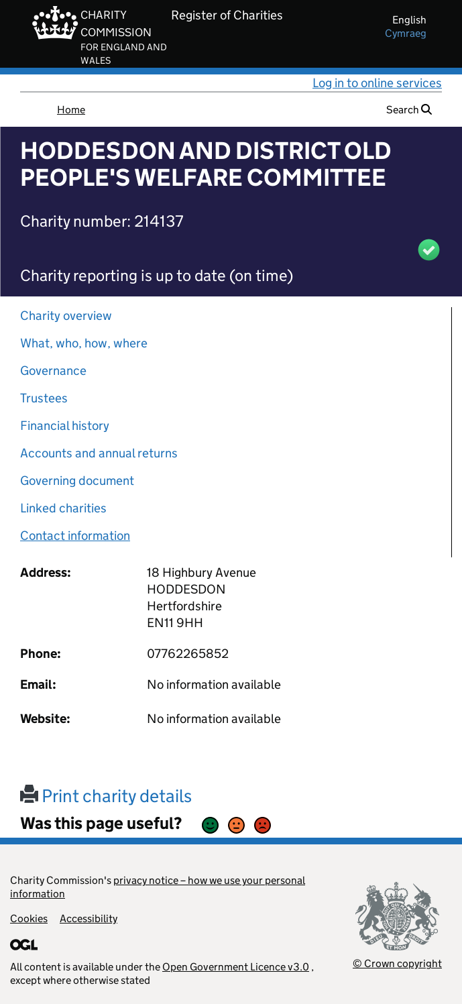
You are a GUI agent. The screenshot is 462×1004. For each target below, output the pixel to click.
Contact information (75, 535)
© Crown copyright (397, 963)
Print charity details (106, 796)
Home (71, 109)
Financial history (64, 425)
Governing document (77, 480)
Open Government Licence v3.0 (235, 966)
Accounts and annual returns (99, 453)
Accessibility (88, 918)
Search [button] (409, 109)
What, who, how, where (84, 343)
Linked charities (63, 508)
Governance (53, 370)
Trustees (44, 398)
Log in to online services (377, 83)
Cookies (29, 918)
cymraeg (405, 33)
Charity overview (66, 315)
